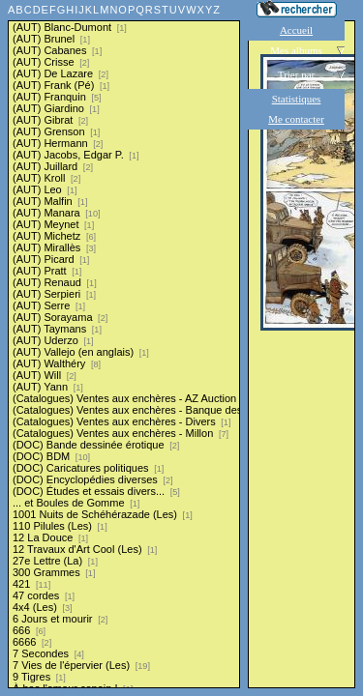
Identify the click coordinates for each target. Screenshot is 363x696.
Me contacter (296, 119)
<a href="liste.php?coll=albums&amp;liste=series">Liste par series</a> (124, 344)
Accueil (296, 30)
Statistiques (296, 98)
